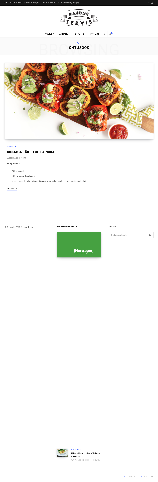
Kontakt (94, 34)
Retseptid (79, 34)
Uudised (49, 34)
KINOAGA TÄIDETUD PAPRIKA (31, 152)
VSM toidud (76, 450)
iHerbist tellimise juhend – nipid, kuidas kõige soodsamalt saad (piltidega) (51, 3)
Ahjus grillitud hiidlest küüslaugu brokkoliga (85, 454)
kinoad (21, 171)
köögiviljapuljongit (27, 176)
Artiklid (63, 34)
